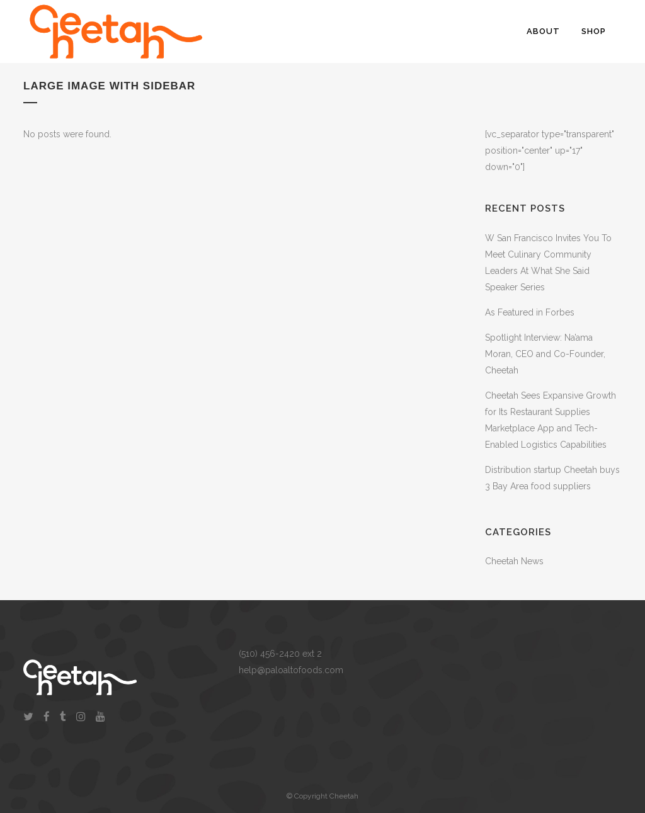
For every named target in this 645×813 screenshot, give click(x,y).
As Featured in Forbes (529, 312)
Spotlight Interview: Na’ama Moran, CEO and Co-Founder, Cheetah (545, 354)
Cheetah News (514, 561)
